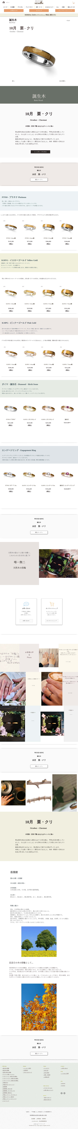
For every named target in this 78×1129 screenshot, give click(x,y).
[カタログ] (39, 10)
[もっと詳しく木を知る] (40, 151)
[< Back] (71, 20)
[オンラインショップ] (65, 10)
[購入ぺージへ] (39, 179)
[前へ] (17, 81)
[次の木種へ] (62, 81)
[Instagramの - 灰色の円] (64, 1093)
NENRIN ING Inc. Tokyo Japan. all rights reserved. (39, 1125)
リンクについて (35, 1121)
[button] (74, 3)
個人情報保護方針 (43, 1121)
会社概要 (33, 1118)
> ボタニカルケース (27, 1072)
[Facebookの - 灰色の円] (62, 1093)
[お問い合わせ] (26, 620)
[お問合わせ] (14, 10)
